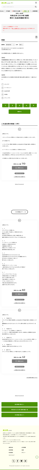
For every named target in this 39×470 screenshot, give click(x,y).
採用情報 (11, 450)
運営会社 (11, 447)
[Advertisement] (19, 195)
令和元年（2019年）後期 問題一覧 (19, 409)
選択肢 (3, 44)
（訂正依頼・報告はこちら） (6, 49)
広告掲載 (24, 447)
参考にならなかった (19, 173)
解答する (19, 111)
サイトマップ (11, 455)
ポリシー (24, 452)
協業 (23, 450)
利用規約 (11, 452)
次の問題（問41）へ (19, 415)
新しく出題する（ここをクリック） (19, 28)
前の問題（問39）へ (19, 404)
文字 (17, 44)
